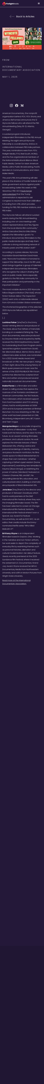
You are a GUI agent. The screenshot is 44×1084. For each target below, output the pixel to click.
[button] (39, 3)
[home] (10, 4)
